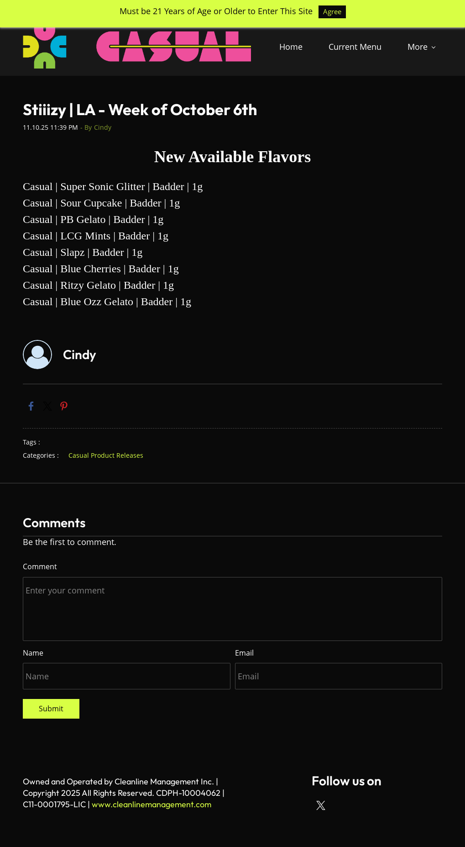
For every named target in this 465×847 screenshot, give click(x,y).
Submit (51, 709)
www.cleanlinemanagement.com (151, 804)
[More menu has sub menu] (421, 46)
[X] (321, 805)
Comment (40, 566)
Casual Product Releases (105, 455)
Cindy (102, 127)
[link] (31, 406)
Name (33, 653)
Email (244, 653)
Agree (332, 11)
